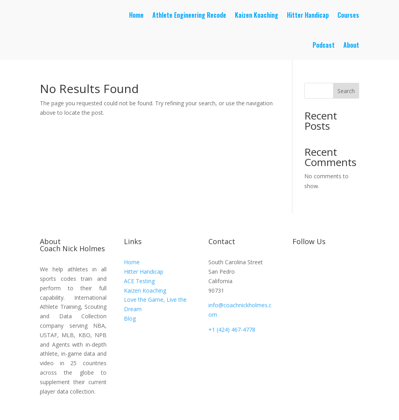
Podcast (324, 45)
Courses (348, 15)
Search (346, 91)
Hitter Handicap (308, 15)
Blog (130, 318)
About (351, 45)
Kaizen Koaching (256, 15)
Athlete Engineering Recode (189, 15)
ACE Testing (139, 281)
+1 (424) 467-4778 (231, 329)
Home (136, 15)
